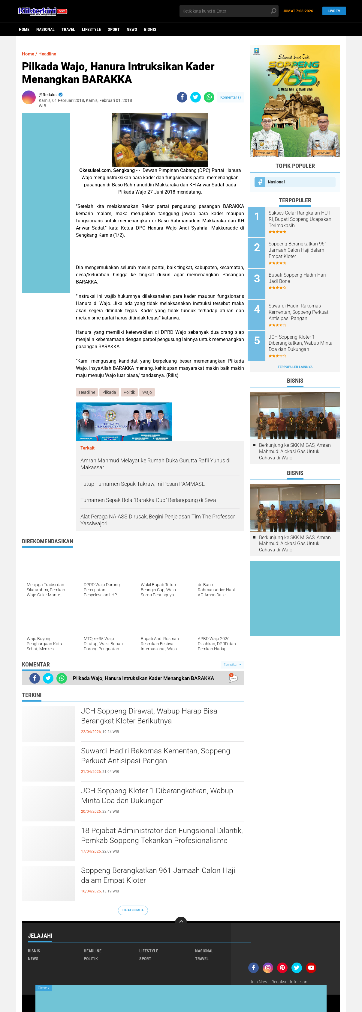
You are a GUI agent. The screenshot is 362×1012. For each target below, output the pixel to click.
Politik (129, 392)
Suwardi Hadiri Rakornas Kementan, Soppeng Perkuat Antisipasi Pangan (157, 756)
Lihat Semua (132, 910)
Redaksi (278, 981)
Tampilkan (232, 665)
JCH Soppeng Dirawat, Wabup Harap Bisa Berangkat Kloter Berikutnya (151, 716)
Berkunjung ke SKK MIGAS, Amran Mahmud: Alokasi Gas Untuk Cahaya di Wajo (295, 448)
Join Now (258, 981)
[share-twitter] (195, 97)
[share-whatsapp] (209, 97)
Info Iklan (298, 981)
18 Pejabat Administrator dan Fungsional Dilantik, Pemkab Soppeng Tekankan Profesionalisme (150, 841)
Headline (48, 54)
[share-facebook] (182, 97)
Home (24, 29)
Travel (68, 29)
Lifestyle (91, 29)
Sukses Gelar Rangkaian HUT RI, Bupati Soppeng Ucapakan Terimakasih (302, 219)
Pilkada (109, 392)
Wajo (147, 392)
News (132, 29)
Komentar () (230, 97)
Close (44, 988)
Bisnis (150, 29)
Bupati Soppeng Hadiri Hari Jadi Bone (299, 277)
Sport (114, 29)
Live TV (333, 11)
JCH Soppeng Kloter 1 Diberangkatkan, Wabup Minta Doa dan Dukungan (159, 796)
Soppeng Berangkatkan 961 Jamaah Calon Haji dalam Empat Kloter (160, 876)
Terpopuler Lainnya (295, 363)
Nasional (45, 29)
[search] (229, 11)
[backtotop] (181, 923)
